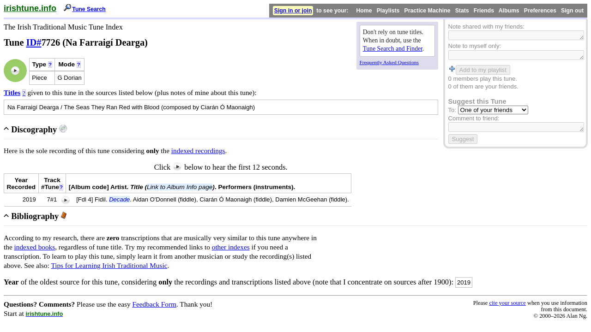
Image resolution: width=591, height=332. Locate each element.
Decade (119, 199)
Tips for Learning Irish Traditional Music (109, 265)
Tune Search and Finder (392, 48)
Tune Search (89, 9)
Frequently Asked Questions (389, 62)
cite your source (507, 303)
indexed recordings (198, 150)
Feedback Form (154, 304)
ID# (34, 42)
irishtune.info (30, 8)
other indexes (231, 247)
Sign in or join (293, 10)
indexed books (34, 247)
